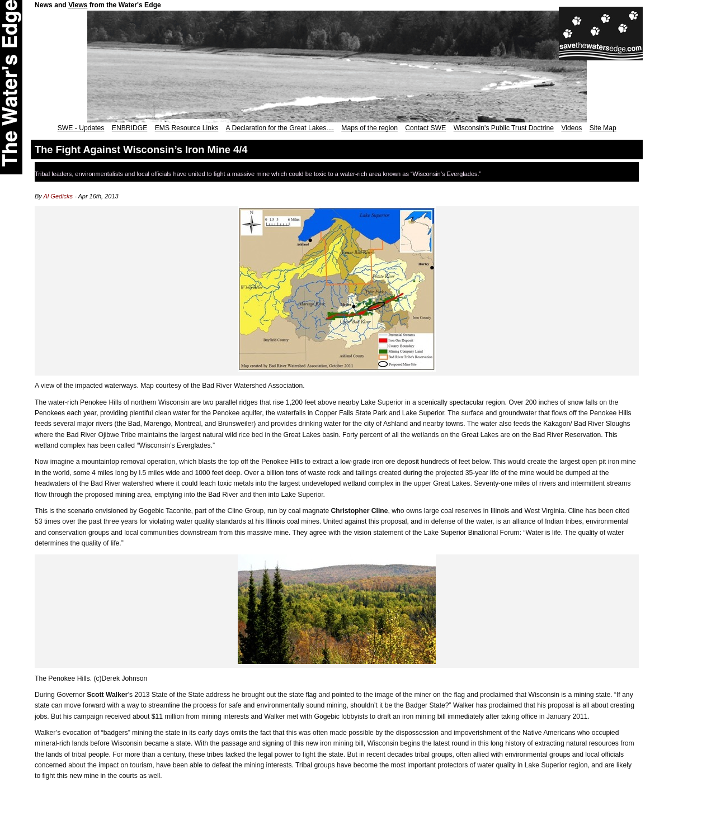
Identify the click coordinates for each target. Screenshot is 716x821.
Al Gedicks (58, 196)
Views (77, 5)
